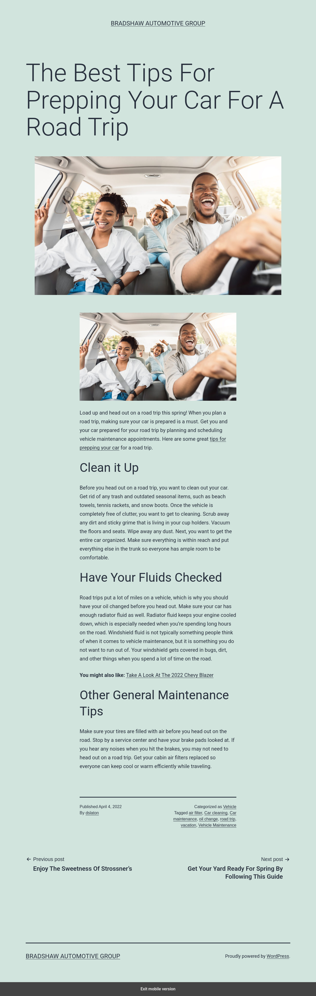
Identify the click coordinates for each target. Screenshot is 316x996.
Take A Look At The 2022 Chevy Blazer (169, 675)
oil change (208, 819)
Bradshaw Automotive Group (158, 23)
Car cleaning (216, 813)
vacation (188, 825)
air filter (195, 813)
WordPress (278, 956)
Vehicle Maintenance (217, 825)
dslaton (92, 813)
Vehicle (229, 807)
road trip (227, 819)
